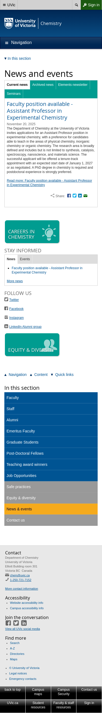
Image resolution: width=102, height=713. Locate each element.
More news (15, 281)
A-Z (12, 648)
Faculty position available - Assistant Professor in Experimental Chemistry (40, 110)
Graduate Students (23, 442)
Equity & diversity (21, 498)
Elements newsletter (73, 85)
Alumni (12, 420)
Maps (13, 659)
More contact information (21, 588)
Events (25, 259)
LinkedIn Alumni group (25, 327)
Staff (10, 409)
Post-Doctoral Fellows (25, 453)
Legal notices (18, 673)
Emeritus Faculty (21, 431)
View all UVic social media (22, 628)
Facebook (16, 309)
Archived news (43, 85)
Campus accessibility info (27, 608)
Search (15, 643)
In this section (21, 387)
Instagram (16, 318)
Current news (17, 85)
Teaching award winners (27, 464)
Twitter (14, 300)
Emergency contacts (22, 678)
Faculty (13, 397)
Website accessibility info (26, 602)
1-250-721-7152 (20, 580)
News (11, 259)
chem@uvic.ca (20, 575)
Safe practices (19, 487)
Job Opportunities (21, 475)
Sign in (90, 5)
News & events (19, 509)
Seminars (14, 94)
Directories (17, 653)
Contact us (16, 520)
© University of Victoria (24, 668)
